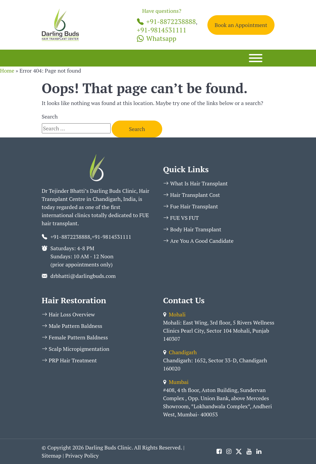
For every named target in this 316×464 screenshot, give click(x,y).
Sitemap (51, 455)
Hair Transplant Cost (191, 195)
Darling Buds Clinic (108, 447)
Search (50, 116)
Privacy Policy (81, 455)
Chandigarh (180, 352)
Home (7, 70)
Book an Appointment (240, 25)
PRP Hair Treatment (69, 360)
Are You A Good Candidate (198, 240)
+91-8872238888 (166, 21)
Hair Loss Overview (68, 314)
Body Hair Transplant (192, 229)
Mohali (174, 314)
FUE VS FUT (181, 218)
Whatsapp (156, 38)
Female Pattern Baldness (75, 337)
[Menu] (255, 58)
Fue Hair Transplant (190, 206)
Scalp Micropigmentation (76, 349)
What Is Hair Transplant (195, 183)
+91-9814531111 (161, 29)
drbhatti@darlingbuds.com (83, 276)
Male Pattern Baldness (72, 326)
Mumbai (176, 382)
